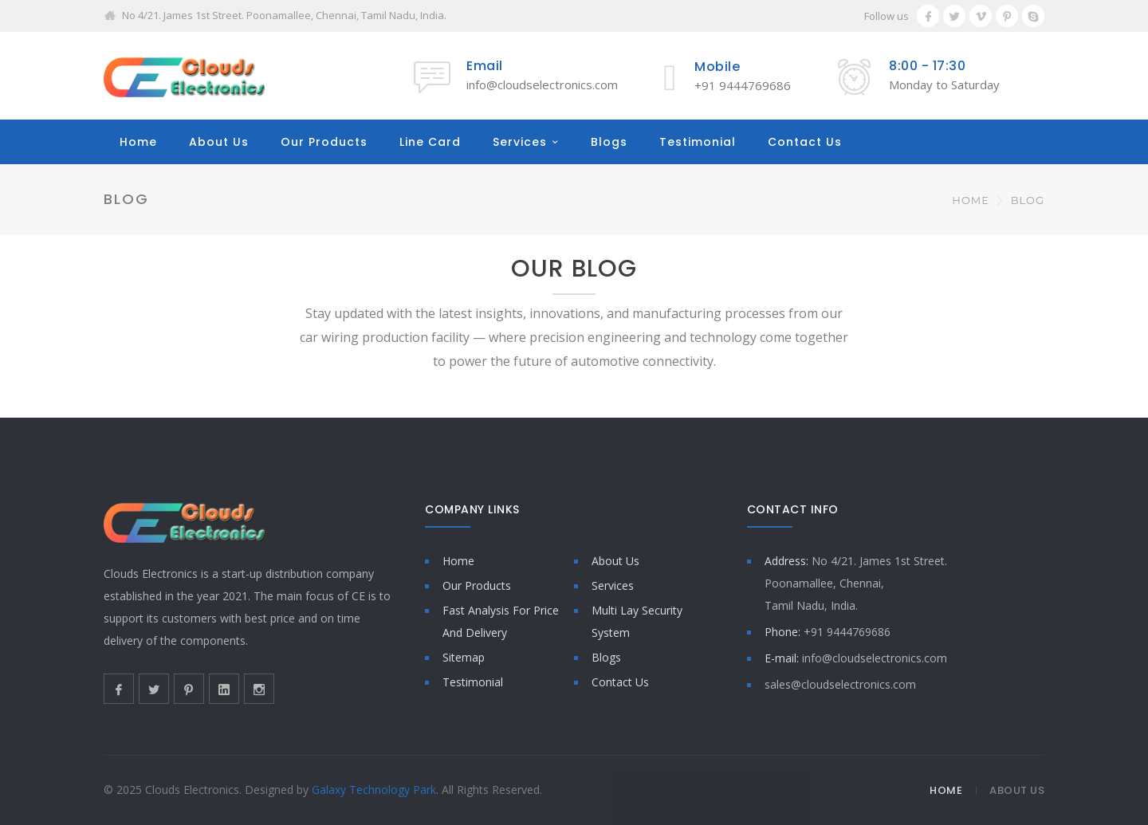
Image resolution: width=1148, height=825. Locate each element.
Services (520, 142)
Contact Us (805, 142)
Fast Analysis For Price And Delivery (500, 621)
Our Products (324, 142)
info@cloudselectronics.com (542, 84)
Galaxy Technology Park (374, 789)
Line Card (430, 142)
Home (138, 142)
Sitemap (463, 657)
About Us (219, 142)
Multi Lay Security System (637, 621)
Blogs (609, 142)
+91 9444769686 (742, 85)
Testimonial (697, 142)
